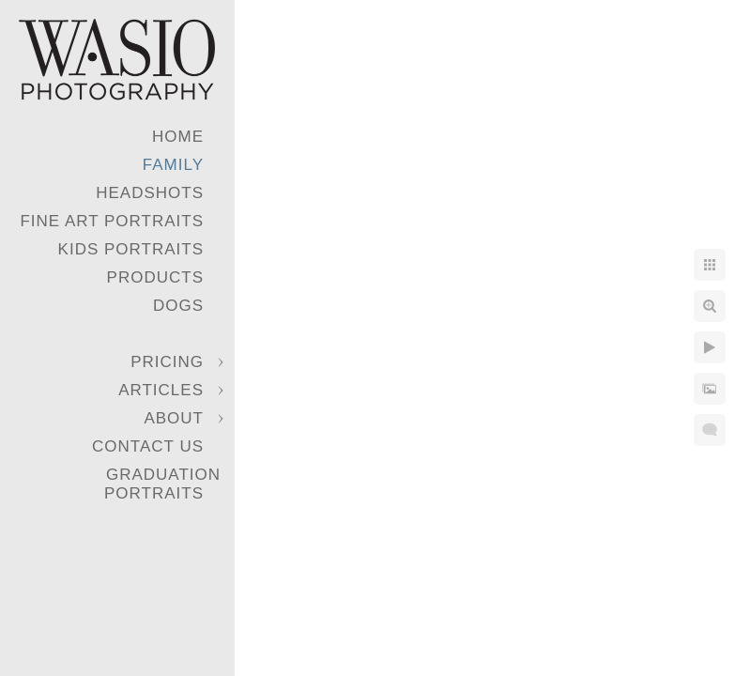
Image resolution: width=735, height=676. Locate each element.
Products (155, 277)
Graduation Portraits (162, 484)
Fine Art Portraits (112, 221)
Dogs (178, 306)
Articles (161, 390)
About (174, 418)
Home (178, 137)
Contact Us (148, 446)
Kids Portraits (131, 249)
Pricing (167, 362)
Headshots (150, 193)
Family (173, 165)
